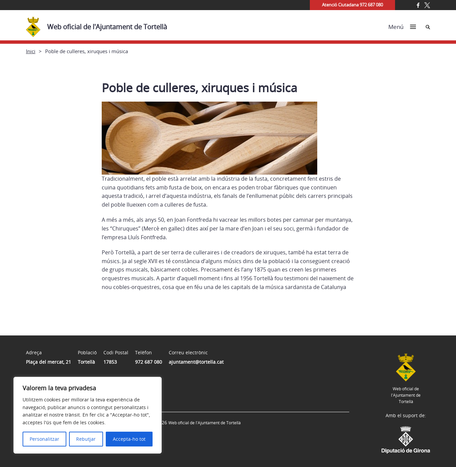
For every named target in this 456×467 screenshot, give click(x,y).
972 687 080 (148, 362)
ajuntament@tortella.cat (196, 362)
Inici (30, 51)
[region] (87, 415)
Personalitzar (44, 439)
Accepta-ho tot (129, 439)
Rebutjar (86, 439)
